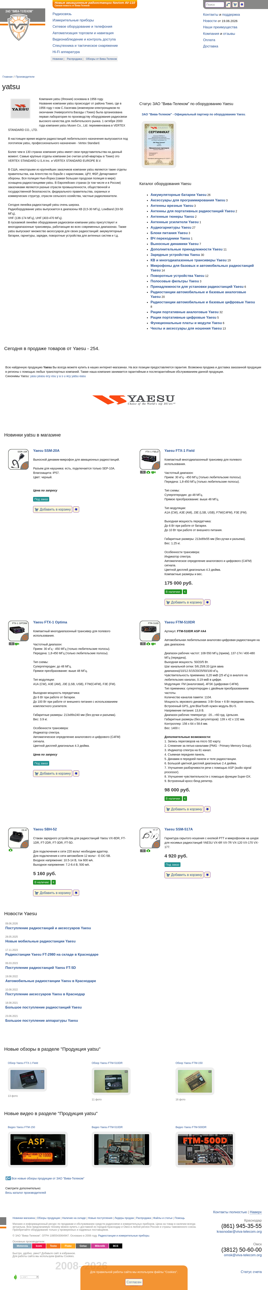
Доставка (210, 46)
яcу (68, 376)
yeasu (41, 376)
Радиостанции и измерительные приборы (123, 1235)
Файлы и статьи (163, 1218)
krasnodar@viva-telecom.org (239, 1232)
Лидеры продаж (124, 1218)
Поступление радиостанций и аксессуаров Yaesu (48, 928)
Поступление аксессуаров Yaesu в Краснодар (45, 994)
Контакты (210, 15)
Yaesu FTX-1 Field (180, 451)
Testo (53, 1245)
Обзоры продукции (48, 1218)
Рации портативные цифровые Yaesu (183, 317)
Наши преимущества (220, 27)
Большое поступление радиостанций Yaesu (43, 1007)
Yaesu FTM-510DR (180, 622)
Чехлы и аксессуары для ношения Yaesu (186, 328)
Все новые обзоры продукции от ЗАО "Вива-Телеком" (48, 1178)
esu (53, 376)
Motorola (22, 1245)
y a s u (61, 376)
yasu (33, 376)
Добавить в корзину (53, 509)
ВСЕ (115, 1245)
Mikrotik (100, 1245)
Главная (8, 76)
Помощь (180, 1218)
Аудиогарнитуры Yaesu (171, 227)
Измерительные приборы (73, 20)
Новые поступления (100, 1218)
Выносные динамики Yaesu (174, 244)
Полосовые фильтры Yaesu (175, 281)
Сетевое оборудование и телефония (82, 27)
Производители (24, 76)
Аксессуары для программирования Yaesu (188, 200)
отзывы (229, 34)
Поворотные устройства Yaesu (177, 276)
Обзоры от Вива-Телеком (101, 58)
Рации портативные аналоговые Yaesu (185, 312)
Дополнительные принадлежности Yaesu (187, 249)
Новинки (58, 58)
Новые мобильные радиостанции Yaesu (40, 941)
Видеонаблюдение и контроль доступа (84, 39)
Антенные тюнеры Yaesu (172, 217)
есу (48, 376)
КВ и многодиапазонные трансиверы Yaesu (189, 260)
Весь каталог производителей (25, 1192)
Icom (39, 1245)
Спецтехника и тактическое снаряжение (85, 46)
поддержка (231, 15)
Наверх (256, 1212)
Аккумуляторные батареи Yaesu (178, 195)
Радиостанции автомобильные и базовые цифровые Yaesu (203, 302)
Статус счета (251, 1272)
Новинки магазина (24, 1218)
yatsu (75, 376)
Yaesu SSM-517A (179, 829)
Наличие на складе (74, 1218)
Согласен (134, 1282)
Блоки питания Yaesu (169, 233)
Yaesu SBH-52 (45, 829)
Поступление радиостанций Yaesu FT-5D (40, 968)
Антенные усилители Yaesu (175, 222)
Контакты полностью (230, 1212)
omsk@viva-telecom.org (243, 1255)
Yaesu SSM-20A (46, 451)
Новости (210, 21)
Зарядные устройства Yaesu (175, 255)
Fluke (68, 1245)
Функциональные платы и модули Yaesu (186, 323)
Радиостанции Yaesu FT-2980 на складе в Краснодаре (52, 954)
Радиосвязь (62, 14)
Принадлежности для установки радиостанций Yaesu (197, 287)
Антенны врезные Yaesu (172, 206)
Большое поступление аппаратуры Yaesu (41, 1021)
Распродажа (74, 58)
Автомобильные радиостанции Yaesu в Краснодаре (50, 981)
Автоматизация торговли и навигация (83, 33)
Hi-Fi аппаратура (66, 52)
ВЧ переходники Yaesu (170, 238)
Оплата (209, 40)
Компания (211, 34)
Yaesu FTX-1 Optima (50, 622)
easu (82, 376)
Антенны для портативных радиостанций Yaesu (193, 211)
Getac (83, 1245)
